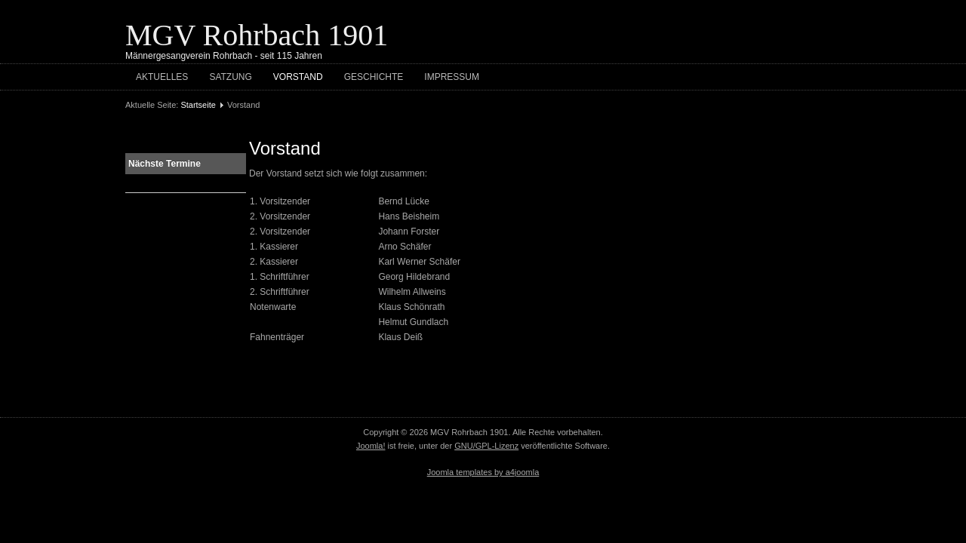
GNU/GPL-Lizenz (486, 445)
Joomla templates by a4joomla (483, 472)
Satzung (230, 77)
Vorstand (298, 77)
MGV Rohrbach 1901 (256, 35)
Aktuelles (162, 77)
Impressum (451, 77)
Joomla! (371, 445)
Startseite (197, 104)
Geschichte (374, 77)
